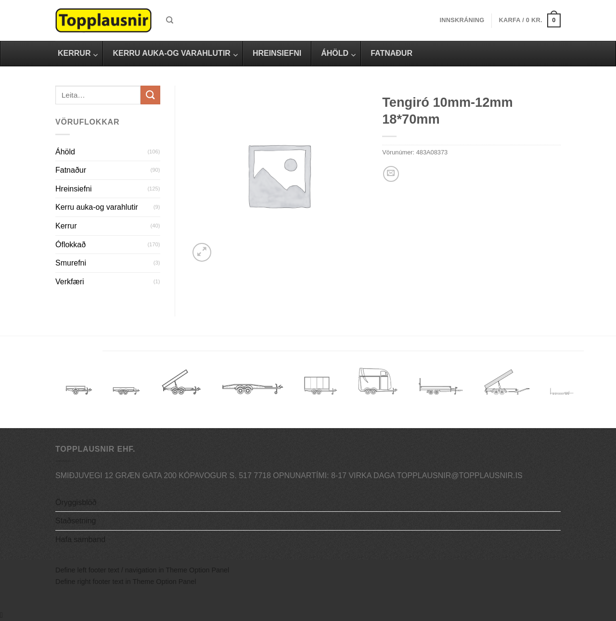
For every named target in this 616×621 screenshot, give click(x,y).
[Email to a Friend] (391, 174)
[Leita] (169, 20)
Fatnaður (70, 170)
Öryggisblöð (75, 502)
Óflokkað (70, 245)
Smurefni (70, 263)
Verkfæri (69, 282)
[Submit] (150, 95)
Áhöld (65, 152)
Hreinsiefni (73, 189)
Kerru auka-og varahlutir (96, 207)
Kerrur (66, 226)
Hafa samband (80, 539)
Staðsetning (75, 521)
